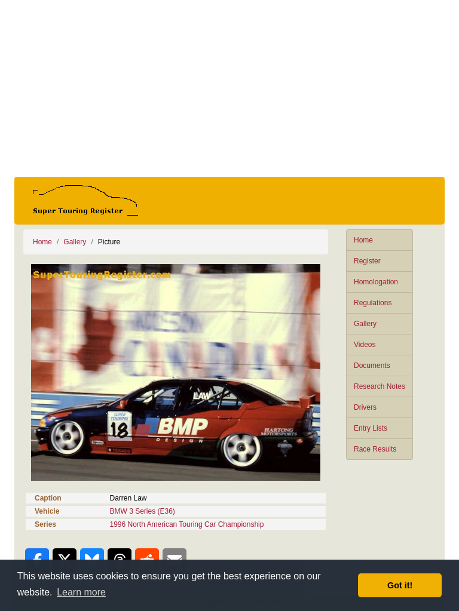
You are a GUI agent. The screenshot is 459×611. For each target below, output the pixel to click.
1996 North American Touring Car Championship (187, 524)
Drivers (365, 407)
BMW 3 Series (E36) (142, 511)
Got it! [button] (399, 585)
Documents (372, 365)
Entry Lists (370, 428)
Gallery (365, 324)
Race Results (375, 449)
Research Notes (379, 386)
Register (367, 261)
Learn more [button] (81, 592)
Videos (364, 344)
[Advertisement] (229, 88)
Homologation (376, 282)
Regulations (372, 303)
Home (363, 240)
